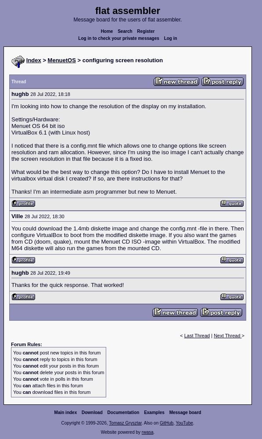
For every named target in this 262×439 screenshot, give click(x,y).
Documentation (124, 412)
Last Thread (197, 335)
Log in (170, 38)
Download (92, 412)
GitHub (166, 423)
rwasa (148, 432)
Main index (65, 412)
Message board (185, 412)
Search (125, 31)
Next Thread (227, 335)
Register (145, 31)
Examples (154, 412)
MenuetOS (62, 60)
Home (107, 31)
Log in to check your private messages (118, 38)
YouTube (184, 423)
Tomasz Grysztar (125, 423)
